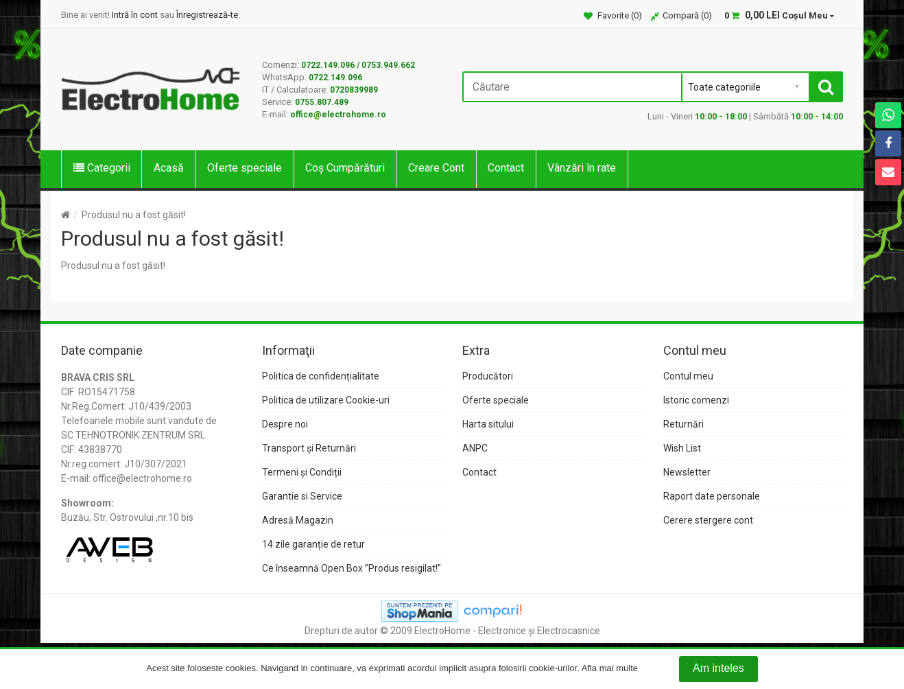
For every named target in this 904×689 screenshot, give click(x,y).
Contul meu (688, 376)
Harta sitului (488, 424)
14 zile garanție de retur (313, 544)
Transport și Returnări (309, 448)
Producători (487, 376)
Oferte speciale (244, 167)
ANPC (475, 448)
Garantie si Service (302, 496)
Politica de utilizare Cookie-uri (326, 400)
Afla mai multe (610, 669)
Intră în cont (135, 15)
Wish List (682, 448)
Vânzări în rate (581, 167)
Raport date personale (711, 496)
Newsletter (687, 472)
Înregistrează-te (207, 15)
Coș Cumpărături (345, 167)
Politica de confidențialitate (320, 376)
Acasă (169, 167)
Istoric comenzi (696, 400)
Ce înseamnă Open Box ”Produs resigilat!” (351, 568)
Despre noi (285, 424)
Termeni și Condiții (302, 472)
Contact (506, 167)
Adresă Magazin (297, 520)
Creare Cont (436, 167)
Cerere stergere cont (708, 520)
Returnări (683, 424)
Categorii (101, 167)
